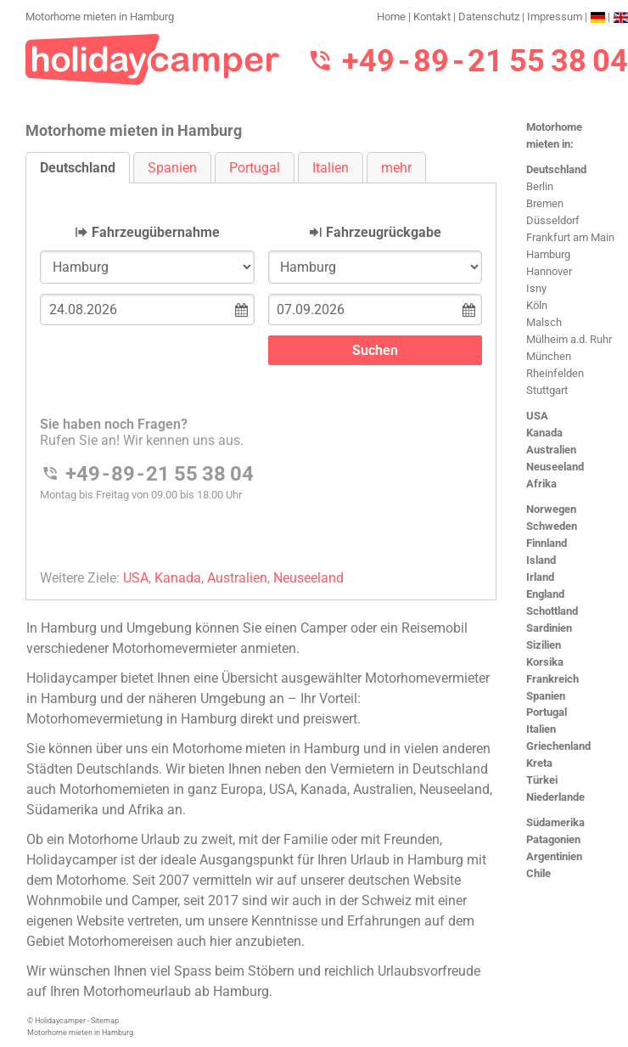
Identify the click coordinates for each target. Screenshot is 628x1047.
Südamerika (555, 822)
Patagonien (553, 839)
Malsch (544, 322)
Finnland (546, 543)
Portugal (546, 712)
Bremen (545, 203)
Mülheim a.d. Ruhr (569, 339)
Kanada (544, 432)
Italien (541, 729)
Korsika (545, 662)
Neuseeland (555, 466)
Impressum (554, 16)
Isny (536, 288)
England (545, 594)
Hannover (549, 271)
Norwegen (551, 509)
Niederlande (555, 797)
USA (537, 415)
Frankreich (552, 679)
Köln (536, 305)
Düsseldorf (553, 220)
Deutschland (556, 169)
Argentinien (554, 856)
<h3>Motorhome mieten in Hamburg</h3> (260, 377)
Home (391, 16)
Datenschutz (488, 16)
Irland (540, 577)
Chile (538, 873)
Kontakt (432, 16)
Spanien (545, 696)
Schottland (552, 611)
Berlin (539, 186)
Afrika (541, 483)
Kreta (539, 763)
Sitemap (105, 1020)
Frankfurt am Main (570, 237)
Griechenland (558, 746)
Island (541, 560)
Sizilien (543, 645)
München (548, 356)
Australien (551, 449)
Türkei (542, 780)
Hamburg (548, 254)
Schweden (551, 526)
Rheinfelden (555, 373)
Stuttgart (547, 390)
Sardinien (549, 628)
